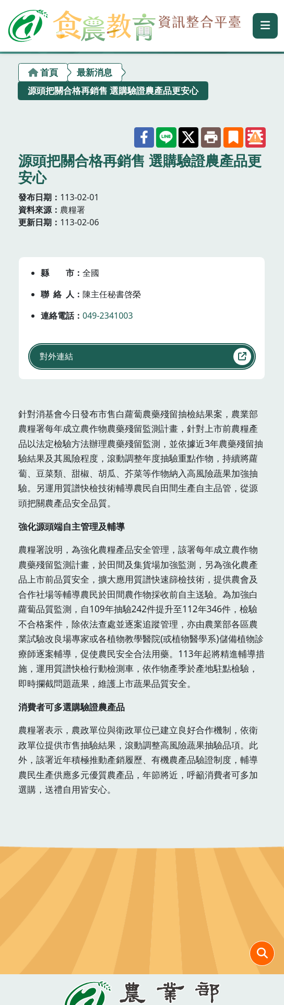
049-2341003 (107, 315)
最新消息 (94, 72)
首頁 (49, 72)
